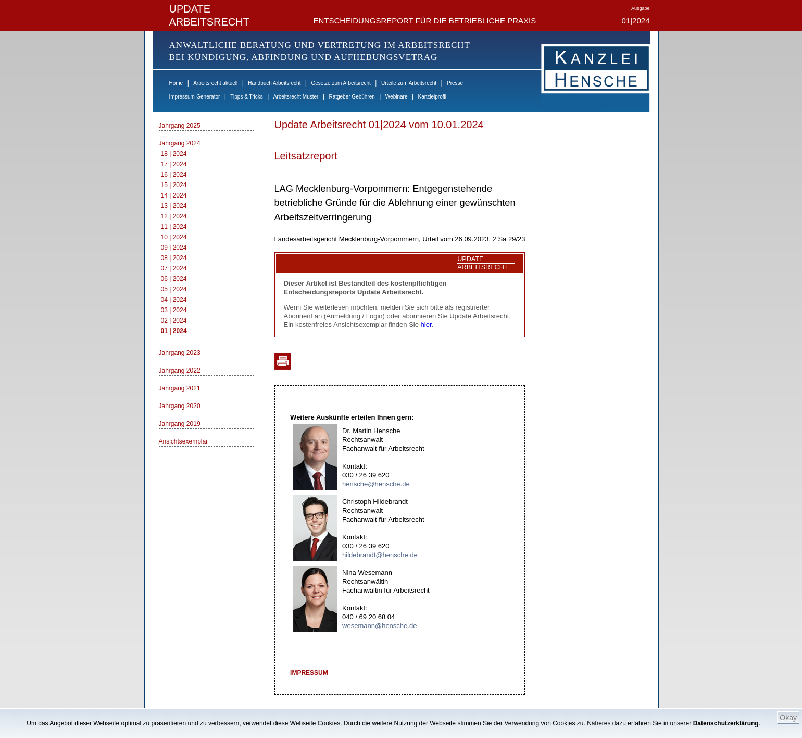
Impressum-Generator (194, 97)
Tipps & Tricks (246, 97)
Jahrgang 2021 (179, 388)
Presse (455, 83)
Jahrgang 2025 (179, 125)
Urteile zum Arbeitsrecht (408, 83)
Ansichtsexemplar (183, 441)
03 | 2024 (174, 310)
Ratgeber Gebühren (351, 97)
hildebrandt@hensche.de (380, 555)
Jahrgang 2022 (179, 370)
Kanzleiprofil (432, 97)
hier (426, 324)
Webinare (396, 97)
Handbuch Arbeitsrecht (274, 83)
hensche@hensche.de (376, 484)
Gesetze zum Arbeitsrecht (341, 83)
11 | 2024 (174, 226)
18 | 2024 (174, 153)
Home (176, 83)
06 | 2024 (174, 278)
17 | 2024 (174, 164)
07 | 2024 (174, 268)
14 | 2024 (174, 195)
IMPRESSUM (309, 673)
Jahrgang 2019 (179, 423)
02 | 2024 (174, 320)
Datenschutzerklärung (726, 723)
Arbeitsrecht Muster (296, 97)
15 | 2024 (174, 185)
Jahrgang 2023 (179, 352)
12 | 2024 (174, 216)
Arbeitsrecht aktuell (215, 83)
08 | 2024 (174, 258)
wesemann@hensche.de (379, 626)
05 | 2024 (174, 289)
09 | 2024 (174, 247)
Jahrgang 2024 (179, 143)
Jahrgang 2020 (179, 406)
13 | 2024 (174, 206)
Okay (788, 718)
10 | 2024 (174, 237)
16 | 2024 (174, 174)
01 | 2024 (174, 331)
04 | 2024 (174, 299)
